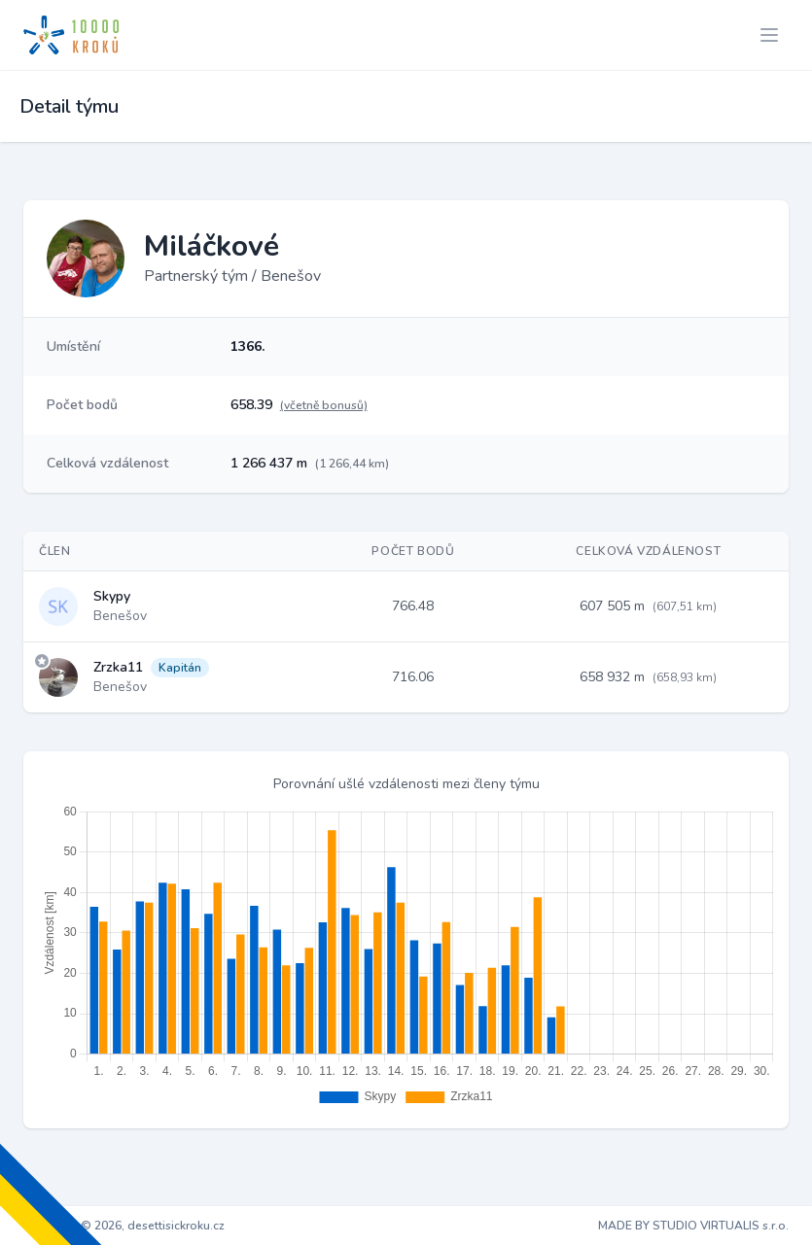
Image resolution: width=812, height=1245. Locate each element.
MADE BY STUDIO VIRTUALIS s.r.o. (693, 1225)
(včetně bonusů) (324, 405)
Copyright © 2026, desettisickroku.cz (124, 1225)
